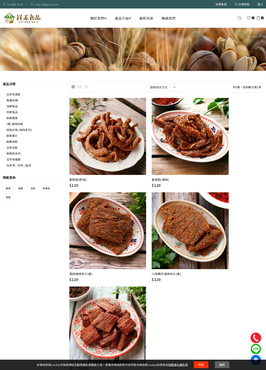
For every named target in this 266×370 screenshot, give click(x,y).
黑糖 (20, 188)
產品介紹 (123, 18)
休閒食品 (12, 112)
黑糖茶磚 (12, 100)
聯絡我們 (169, 18)
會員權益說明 (122, 300)
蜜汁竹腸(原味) (146, 242)
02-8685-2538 (13, 4)
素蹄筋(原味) (78, 163)
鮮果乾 (46, 188)
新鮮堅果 (12, 118)
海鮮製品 (12, 106)
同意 (201, 365)
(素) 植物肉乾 (14, 124)
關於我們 (98, 18)
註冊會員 (221, 4)
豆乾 (32, 188)
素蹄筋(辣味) (144, 163)
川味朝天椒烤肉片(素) (84, 242)
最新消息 (146, 18)
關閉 (222, 365)
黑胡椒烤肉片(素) (214, 163)
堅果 (8, 188)
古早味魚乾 (13, 94)
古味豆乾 (12, 147)
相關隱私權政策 (178, 365)
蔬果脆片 (12, 136)
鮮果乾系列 (13, 153)
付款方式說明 (166, 300)
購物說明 (163, 294)
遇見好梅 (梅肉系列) (19, 130)
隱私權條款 (121, 294)
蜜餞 (8, 197)
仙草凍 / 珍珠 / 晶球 (18, 165)
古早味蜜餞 (13, 159)
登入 (260, 4)
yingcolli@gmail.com (45, 4)
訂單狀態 (242, 4)
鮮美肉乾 (12, 142)
